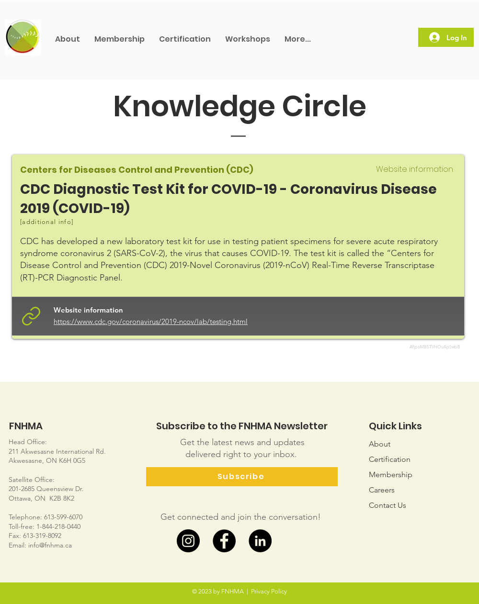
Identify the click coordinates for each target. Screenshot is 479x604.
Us (387, 505)
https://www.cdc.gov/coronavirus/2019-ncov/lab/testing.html (151, 321)
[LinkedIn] (260, 540)
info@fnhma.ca (50, 545)
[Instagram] (188, 540)
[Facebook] (224, 540)
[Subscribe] (242, 476)
